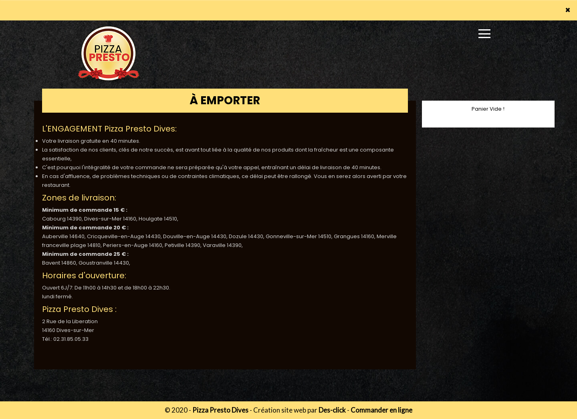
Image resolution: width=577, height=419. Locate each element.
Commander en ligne (381, 410)
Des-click (332, 410)
